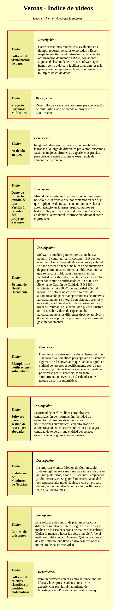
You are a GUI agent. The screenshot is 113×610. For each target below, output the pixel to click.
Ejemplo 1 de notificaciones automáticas (21, 364)
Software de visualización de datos (21, 56)
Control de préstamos (19, 530)
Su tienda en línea (18, 149)
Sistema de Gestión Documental (20, 285)
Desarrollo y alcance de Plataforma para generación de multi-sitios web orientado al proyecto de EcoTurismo (70, 105)
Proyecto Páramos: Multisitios (19, 105)
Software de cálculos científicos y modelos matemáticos (20, 581)
